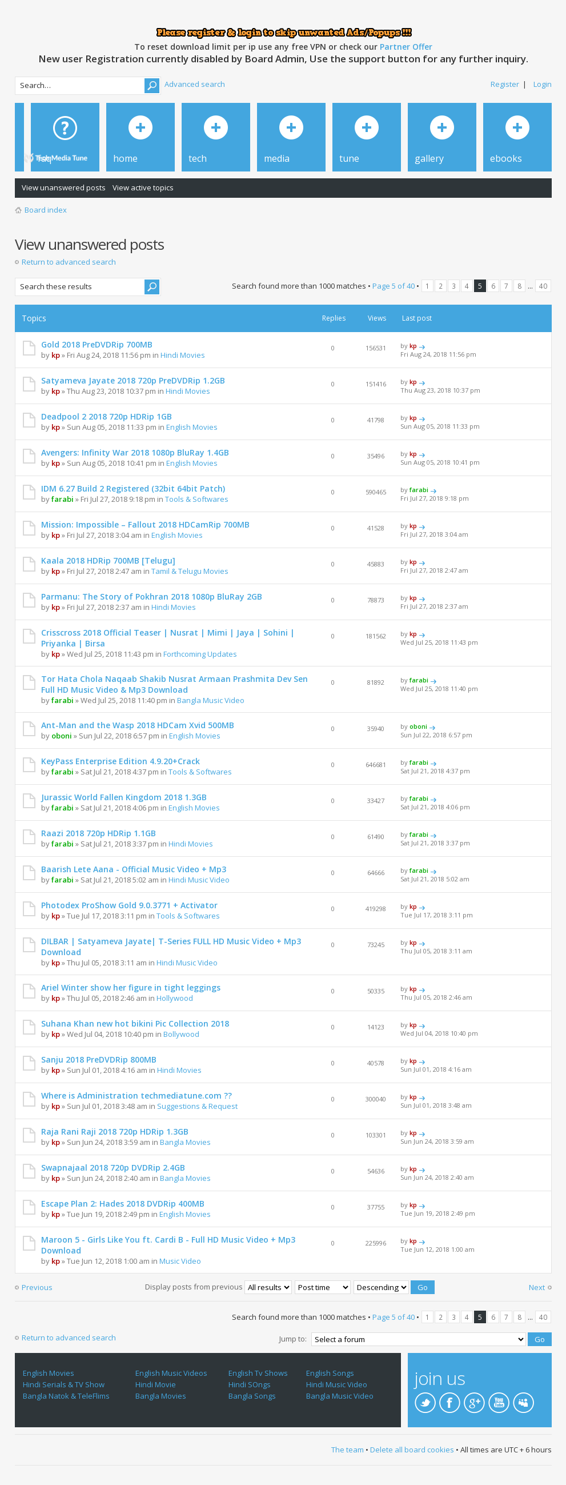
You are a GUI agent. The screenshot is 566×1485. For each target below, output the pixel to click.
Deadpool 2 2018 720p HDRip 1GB (106, 416)
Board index (46, 210)
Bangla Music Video (210, 700)
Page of (393, 286)
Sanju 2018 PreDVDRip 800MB (98, 1059)
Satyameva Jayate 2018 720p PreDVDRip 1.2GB (133, 380)
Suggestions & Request (197, 1106)
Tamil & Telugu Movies (189, 571)
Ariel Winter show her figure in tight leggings (130, 987)
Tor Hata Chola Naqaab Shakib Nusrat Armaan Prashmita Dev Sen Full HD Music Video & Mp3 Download (174, 684)
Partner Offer (406, 46)
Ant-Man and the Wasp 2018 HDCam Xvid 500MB (137, 725)
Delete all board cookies (412, 1449)
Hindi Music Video (199, 880)
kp (55, 355)
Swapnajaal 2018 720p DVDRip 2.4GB (113, 1167)
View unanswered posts (64, 187)
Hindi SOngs (249, 1384)
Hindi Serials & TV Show (64, 1384)
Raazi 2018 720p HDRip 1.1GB (98, 833)
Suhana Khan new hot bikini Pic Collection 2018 (135, 1023)
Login (542, 84)
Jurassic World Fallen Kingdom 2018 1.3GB (124, 797)
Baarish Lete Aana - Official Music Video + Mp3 (133, 869)
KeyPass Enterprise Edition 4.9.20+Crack (120, 761)
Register (505, 84)
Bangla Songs (252, 1396)
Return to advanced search (69, 262)
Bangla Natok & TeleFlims (66, 1396)
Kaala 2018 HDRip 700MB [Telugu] (108, 560)
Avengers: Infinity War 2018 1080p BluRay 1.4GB (135, 452)
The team (347, 1449)
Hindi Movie (155, 1384)
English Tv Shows (258, 1373)
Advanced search (194, 84)
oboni (61, 735)
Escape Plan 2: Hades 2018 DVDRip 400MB (122, 1203)
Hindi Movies (182, 355)
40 (543, 285)
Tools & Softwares (196, 499)
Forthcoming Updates (200, 654)
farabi (62, 499)
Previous (37, 1287)
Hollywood (174, 998)
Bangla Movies (185, 1142)
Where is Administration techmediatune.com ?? (136, 1095)
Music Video (180, 1261)
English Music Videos (171, 1373)
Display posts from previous (218, 1287)
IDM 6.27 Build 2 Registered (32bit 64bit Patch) (133, 488)
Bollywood (181, 1034)
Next (537, 1287)
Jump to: (293, 1339)
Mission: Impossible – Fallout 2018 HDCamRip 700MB (145, 524)
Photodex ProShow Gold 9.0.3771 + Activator (129, 905)
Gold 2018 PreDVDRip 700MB (96, 344)
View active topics (143, 187)
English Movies (192, 427)
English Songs (330, 1373)
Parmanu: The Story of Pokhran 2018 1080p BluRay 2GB (151, 596)
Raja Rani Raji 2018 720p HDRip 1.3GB (114, 1131)
